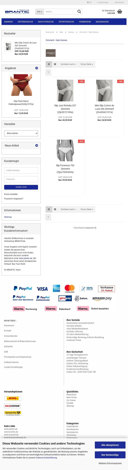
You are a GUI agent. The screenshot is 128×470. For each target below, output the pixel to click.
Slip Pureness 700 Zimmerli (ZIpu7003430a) (65, 168)
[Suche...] (39, 12)
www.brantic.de (11, 432)
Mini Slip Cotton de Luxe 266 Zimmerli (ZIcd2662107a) (104, 109)
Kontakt (7, 331)
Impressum (9, 325)
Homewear (85, 21)
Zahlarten (8, 346)
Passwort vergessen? (13, 199)
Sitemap (8, 217)
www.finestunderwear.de (15, 437)
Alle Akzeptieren (110, 445)
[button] (89, 2)
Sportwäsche (66, 21)
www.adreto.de (25, 258)
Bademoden (102, 21)
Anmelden (21, 187)
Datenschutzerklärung (46, 457)
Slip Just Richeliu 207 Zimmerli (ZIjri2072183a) (65, 109)
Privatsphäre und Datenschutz (17, 357)
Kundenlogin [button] (102, 2)
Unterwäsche (25, 21)
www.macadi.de (11, 435)
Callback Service (11, 362)
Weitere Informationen (110, 463)
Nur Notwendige (110, 455)
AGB (6, 352)
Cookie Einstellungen (13, 367)
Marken (8, 21)
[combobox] (68, 64)
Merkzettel (118, 2)
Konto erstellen (11, 194)
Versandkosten (11, 336)
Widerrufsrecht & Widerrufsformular (20, 341)
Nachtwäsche (46, 21)
